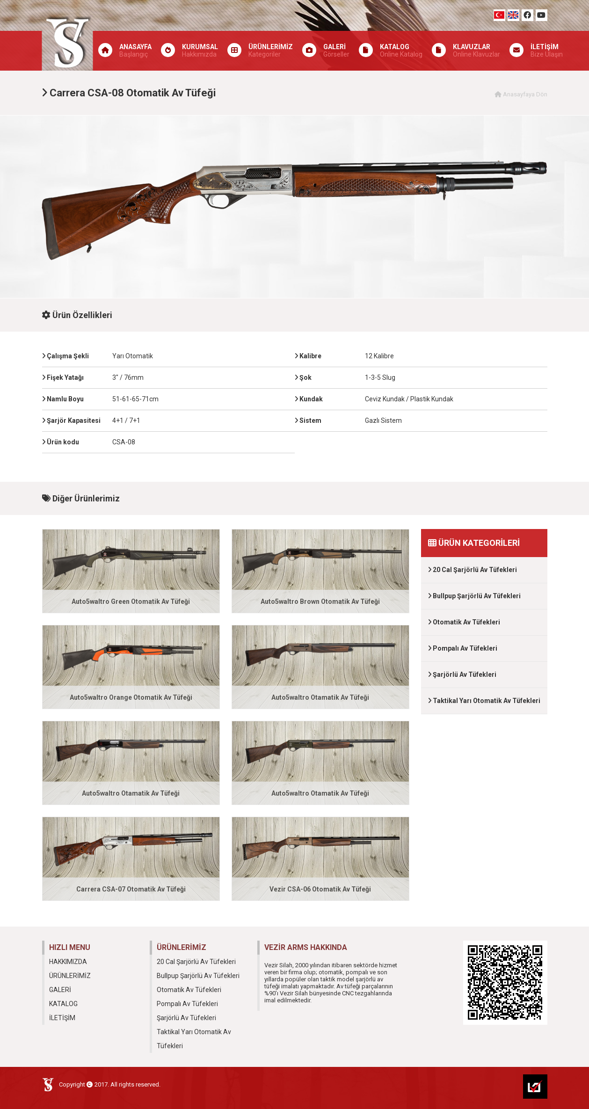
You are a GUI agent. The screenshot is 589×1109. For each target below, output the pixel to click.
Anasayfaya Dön (520, 94)
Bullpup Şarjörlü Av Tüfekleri (474, 596)
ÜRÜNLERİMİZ (70, 975)
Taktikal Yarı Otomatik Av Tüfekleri (484, 700)
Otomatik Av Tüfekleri (464, 622)
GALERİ (60, 989)
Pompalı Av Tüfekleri (462, 648)
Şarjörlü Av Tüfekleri (462, 674)
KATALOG (63, 1004)
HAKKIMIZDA (68, 961)
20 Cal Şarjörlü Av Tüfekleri (472, 569)
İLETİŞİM (62, 1018)
